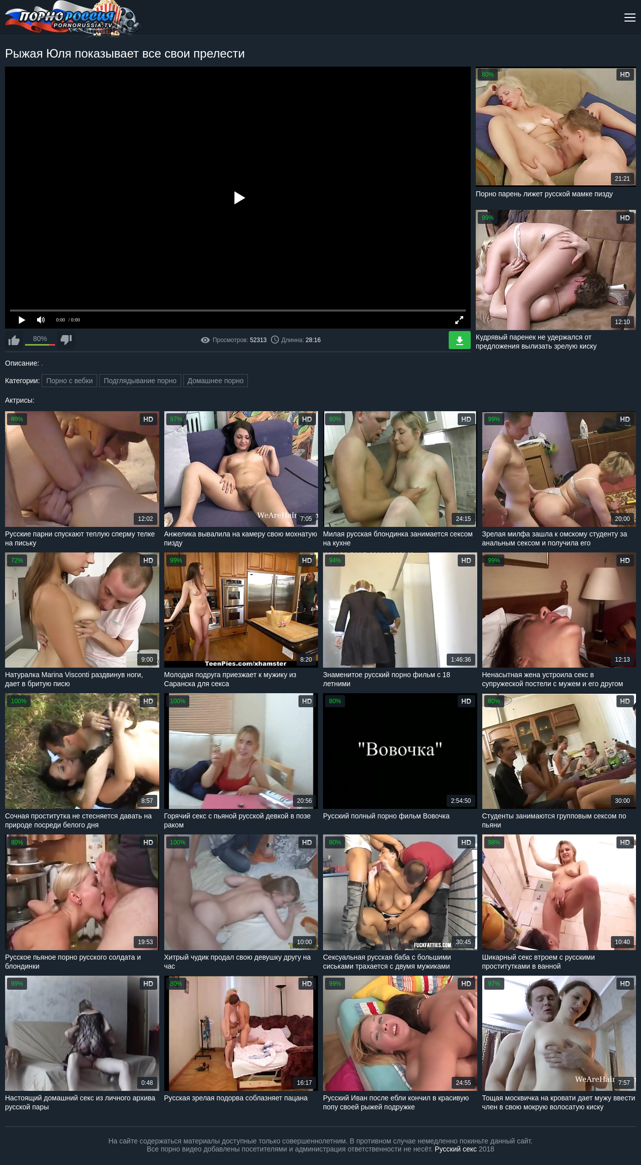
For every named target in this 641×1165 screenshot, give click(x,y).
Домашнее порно (216, 381)
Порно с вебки (69, 381)
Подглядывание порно (140, 381)
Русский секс (456, 1149)
